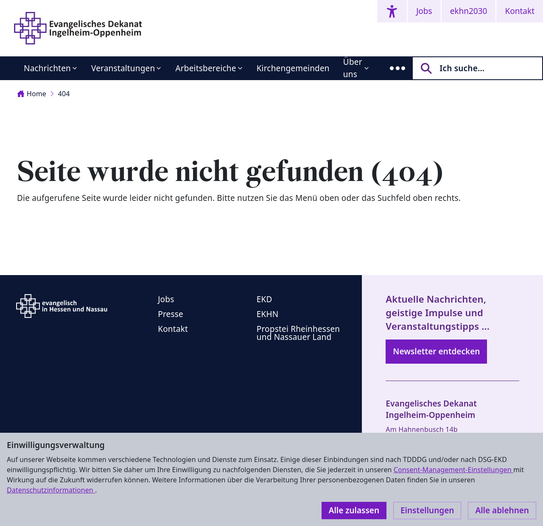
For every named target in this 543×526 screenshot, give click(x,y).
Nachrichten (47, 68)
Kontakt (520, 11)
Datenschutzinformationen (51, 490)
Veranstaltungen (123, 68)
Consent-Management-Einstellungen (453, 469)
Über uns (352, 68)
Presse (170, 314)
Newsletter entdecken (436, 351)
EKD (264, 299)
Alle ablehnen (502, 510)
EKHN (268, 314)
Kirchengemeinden (293, 68)
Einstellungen (427, 510)
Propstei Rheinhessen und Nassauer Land (298, 332)
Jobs (424, 11)
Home (31, 93)
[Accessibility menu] (392, 11)
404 (64, 93)
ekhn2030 (468, 11)
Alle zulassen (354, 510)
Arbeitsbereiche (205, 68)
